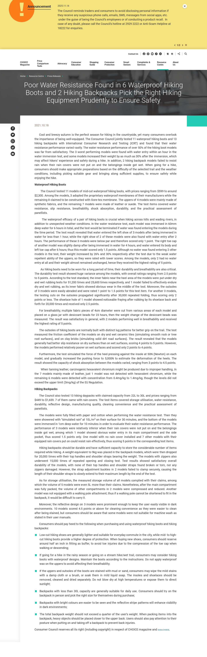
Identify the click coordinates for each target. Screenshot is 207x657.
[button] (175, 45)
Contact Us (133, 54)
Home (22, 76)
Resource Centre (36, 76)
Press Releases (54, 76)
